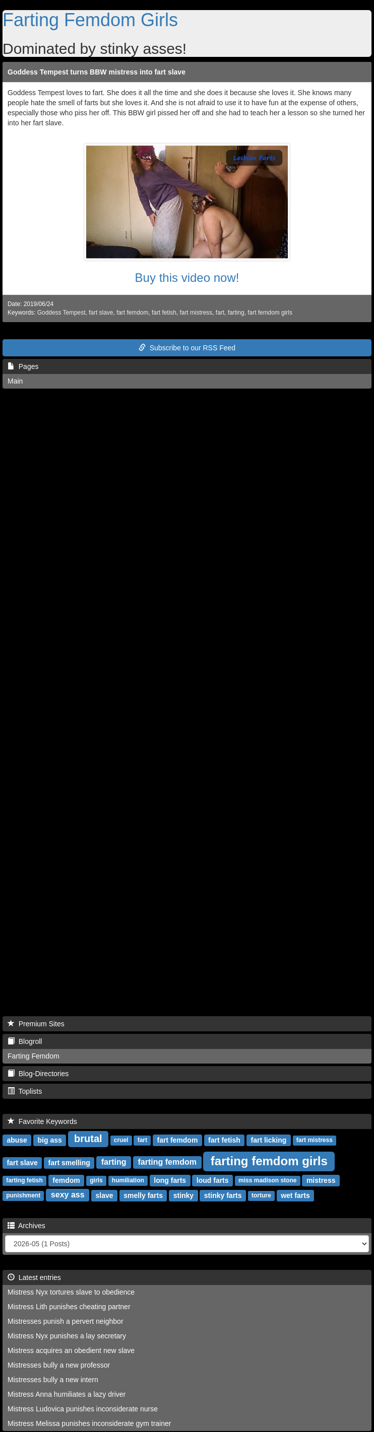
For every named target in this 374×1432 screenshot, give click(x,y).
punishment (23, 1195)
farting (236, 312)
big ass (50, 1140)
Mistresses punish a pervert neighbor (65, 1321)
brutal (88, 1138)
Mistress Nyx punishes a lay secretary (67, 1336)
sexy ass (68, 1194)
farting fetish (24, 1180)
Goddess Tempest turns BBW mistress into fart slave (96, 72)
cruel (121, 1140)
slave (104, 1195)
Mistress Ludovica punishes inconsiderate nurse (83, 1409)
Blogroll (25, 1041)
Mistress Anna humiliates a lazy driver (67, 1394)
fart (220, 312)
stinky (183, 1195)
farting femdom (167, 1162)
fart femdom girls (269, 312)
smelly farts (143, 1195)
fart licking (269, 1140)
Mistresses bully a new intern (53, 1380)
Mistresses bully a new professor (59, 1365)
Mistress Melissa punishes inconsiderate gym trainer (89, 1423)
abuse (17, 1140)
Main (15, 381)
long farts (170, 1180)
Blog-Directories (38, 1074)
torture (261, 1195)
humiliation (128, 1180)
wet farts (295, 1195)
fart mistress (195, 312)
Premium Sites (36, 1024)
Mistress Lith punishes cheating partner (69, 1307)
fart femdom (132, 312)
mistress (321, 1180)
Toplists (25, 1091)
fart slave (101, 312)
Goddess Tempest (61, 312)
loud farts (213, 1180)
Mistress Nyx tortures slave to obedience (71, 1292)
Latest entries (34, 1277)
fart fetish (164, 312)
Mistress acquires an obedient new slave (71, 1350)
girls (96, 1180)
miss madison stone (267, 1180)
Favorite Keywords (42, 1121)
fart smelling (69, 1162)
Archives (26, 1226)
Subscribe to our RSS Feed (187, 348)
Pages (23, 366)
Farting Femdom (33, 1056)
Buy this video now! (187, 277)
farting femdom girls (269, 1160)
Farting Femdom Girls (90, 20)
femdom (66, 1180)
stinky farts (223, 1195)
